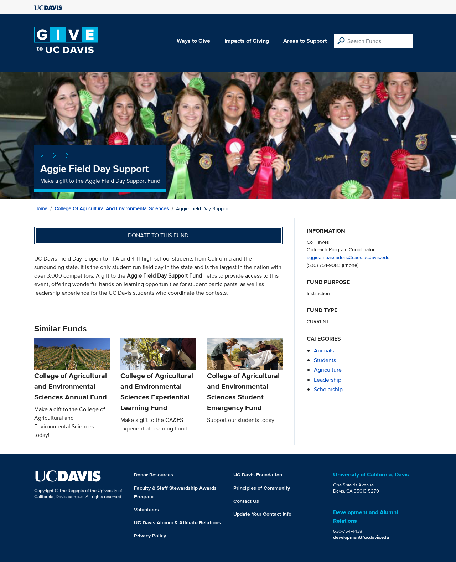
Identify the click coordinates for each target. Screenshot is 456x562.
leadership (327, 380)
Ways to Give (193, 41)
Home (40, 208)
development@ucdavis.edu (361, 537)
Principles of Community (261, 487)
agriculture (328, 370)
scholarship (328, 389)
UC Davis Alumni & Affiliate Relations (177, 522)
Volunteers (146, 509)
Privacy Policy (150, 535)
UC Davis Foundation (257, 474)
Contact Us (246, 501)
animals (324, 350)
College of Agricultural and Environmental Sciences (112, 208)
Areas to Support (305, 41)
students (325, 360)
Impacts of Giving (246, 41)
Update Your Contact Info (262, 513)
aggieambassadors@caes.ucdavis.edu (348, 257)
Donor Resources (153, 474)
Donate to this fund (158, 235)
